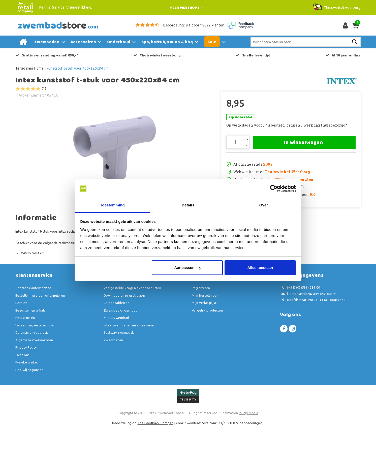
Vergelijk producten (207, 343)
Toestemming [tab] (112, 205)
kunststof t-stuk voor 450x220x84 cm (78, 68)
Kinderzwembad (116, 351)
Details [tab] (188, 205)
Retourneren (25, 351)
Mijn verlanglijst (204, 336)
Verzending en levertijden (35, 358)
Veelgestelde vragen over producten (132, 321)
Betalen (21, 336)
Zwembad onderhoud (121, 343)
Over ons (22, 388)
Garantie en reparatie (32, 365)
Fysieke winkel (26, 395)
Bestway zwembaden (120, 365)
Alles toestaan (260, 268)
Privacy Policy (26, 380)
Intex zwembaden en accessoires (129, 358)
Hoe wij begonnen (29, 403)
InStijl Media (248, 446)
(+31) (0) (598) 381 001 (301, 321)
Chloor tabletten (117, 336)
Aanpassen (187, 268)
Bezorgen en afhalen (31, 343)
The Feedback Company (156, 456)
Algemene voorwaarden (34, 373)
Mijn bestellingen (205, 328)
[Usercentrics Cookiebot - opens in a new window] (274, 188)
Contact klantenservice (33, 321)
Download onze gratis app (124, 328)
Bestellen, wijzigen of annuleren (40, 328)
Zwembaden (113, 373)
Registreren (201, 321)
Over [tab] (263, 205)
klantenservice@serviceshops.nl (308, 327)
